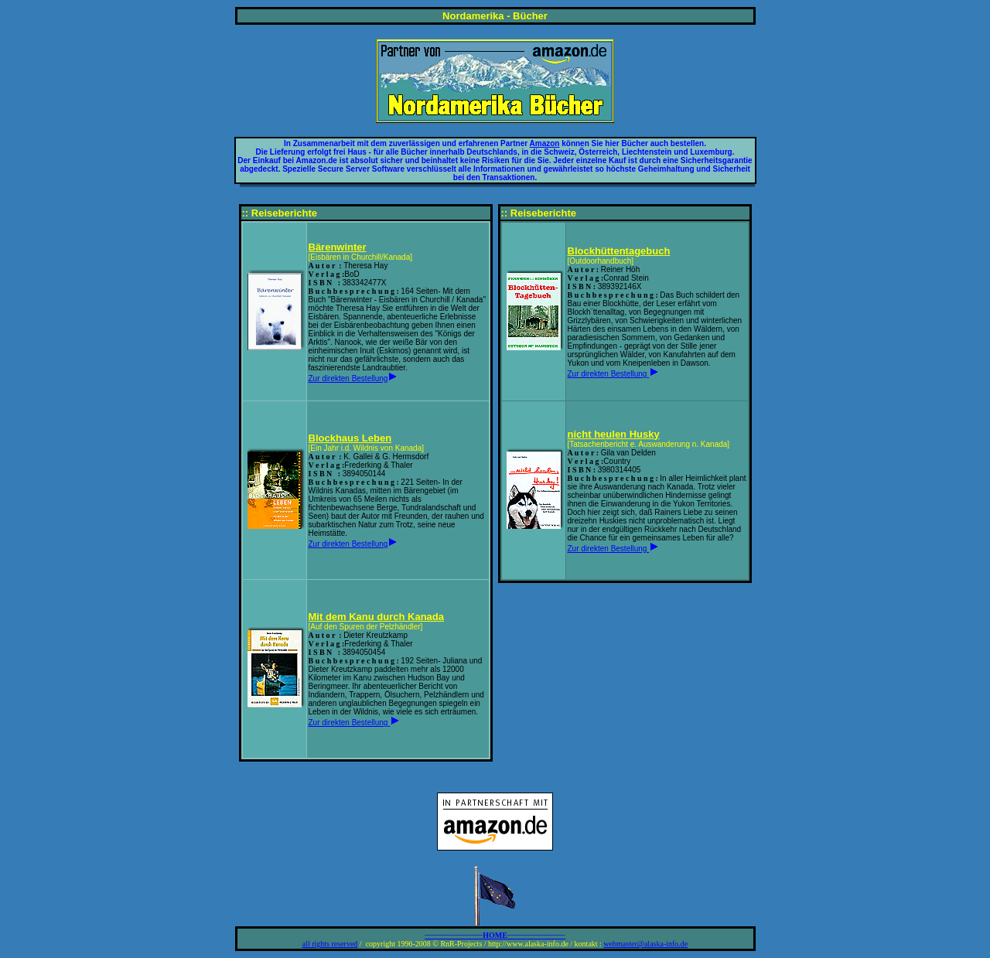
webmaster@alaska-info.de (645, 943)
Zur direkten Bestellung (348, 378)
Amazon (545, 143)
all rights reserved (330, 943)
